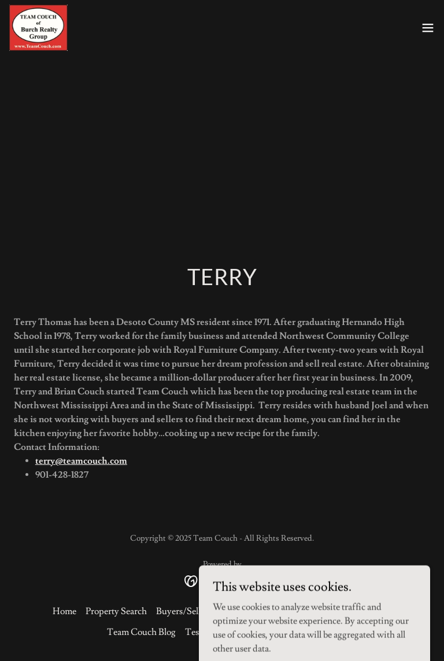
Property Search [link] (116, 611)
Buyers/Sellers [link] (184, 611)
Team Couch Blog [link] (141, 632)
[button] (427, 27)
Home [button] (64, 611)
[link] (38, 28)
